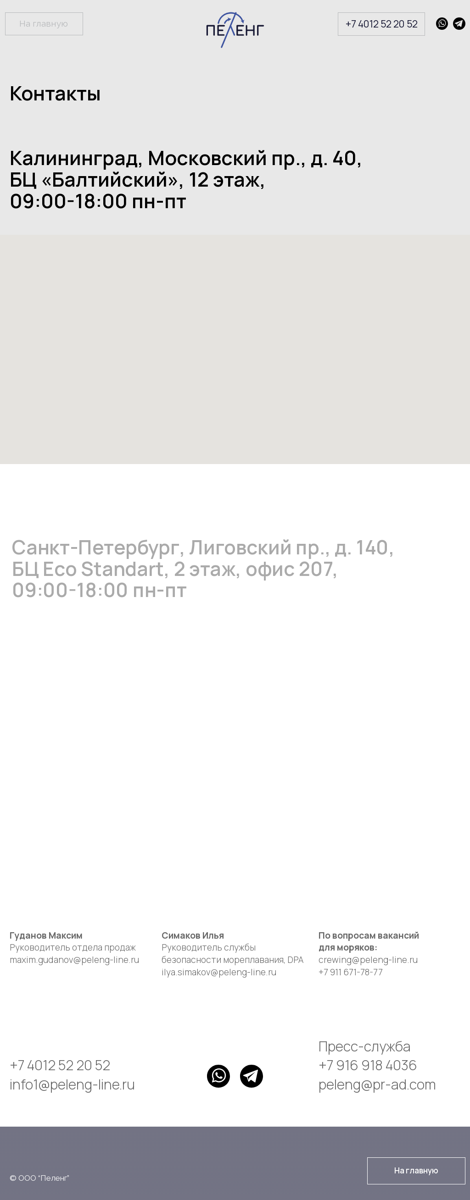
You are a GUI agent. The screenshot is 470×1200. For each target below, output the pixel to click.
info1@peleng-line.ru (72, 1084)
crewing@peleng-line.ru (368, 960)
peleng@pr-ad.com (377, 1084)
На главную (43, 23)
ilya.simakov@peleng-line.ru (219, 972)
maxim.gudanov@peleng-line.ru (74, 960)
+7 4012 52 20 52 (382, 23)
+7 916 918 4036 (368, 1065)
